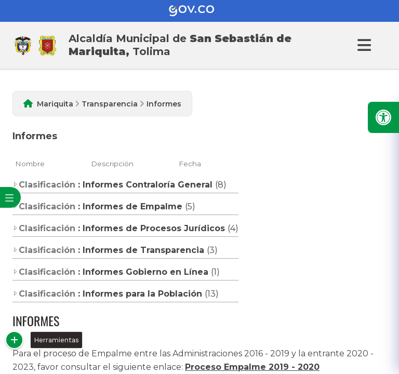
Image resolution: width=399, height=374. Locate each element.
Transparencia (110, 104)
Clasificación (43, 185)
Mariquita (55, 104)
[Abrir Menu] (362, 45)
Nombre (30, 163)
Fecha (190, 163)
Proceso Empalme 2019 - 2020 (252, 367)
